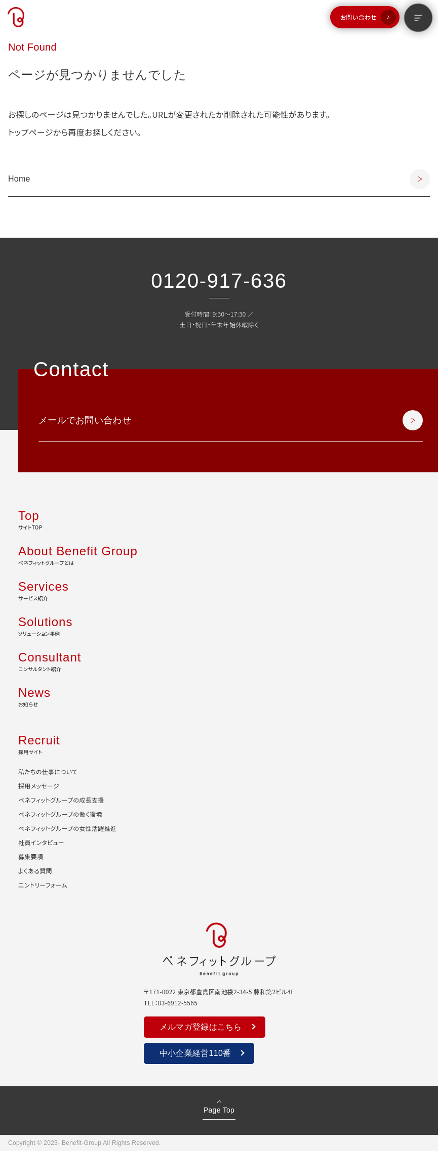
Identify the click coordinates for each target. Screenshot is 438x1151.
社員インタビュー (41, 842)
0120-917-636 (219, 281)
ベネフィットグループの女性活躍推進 (67, 828)
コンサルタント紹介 (219, 660)
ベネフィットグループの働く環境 (60, 814)
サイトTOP (219, 519)
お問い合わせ (358, 17)
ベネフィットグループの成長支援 (61, 799)
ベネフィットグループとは (219, 554)
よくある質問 (35, 870)
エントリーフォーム (42, 884)
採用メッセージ (38, 785)
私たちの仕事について (47, 771)
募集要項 (30, 856)
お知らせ (219, 696)
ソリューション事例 (219, 625)
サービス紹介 (219, 590)
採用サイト (219, 743)
